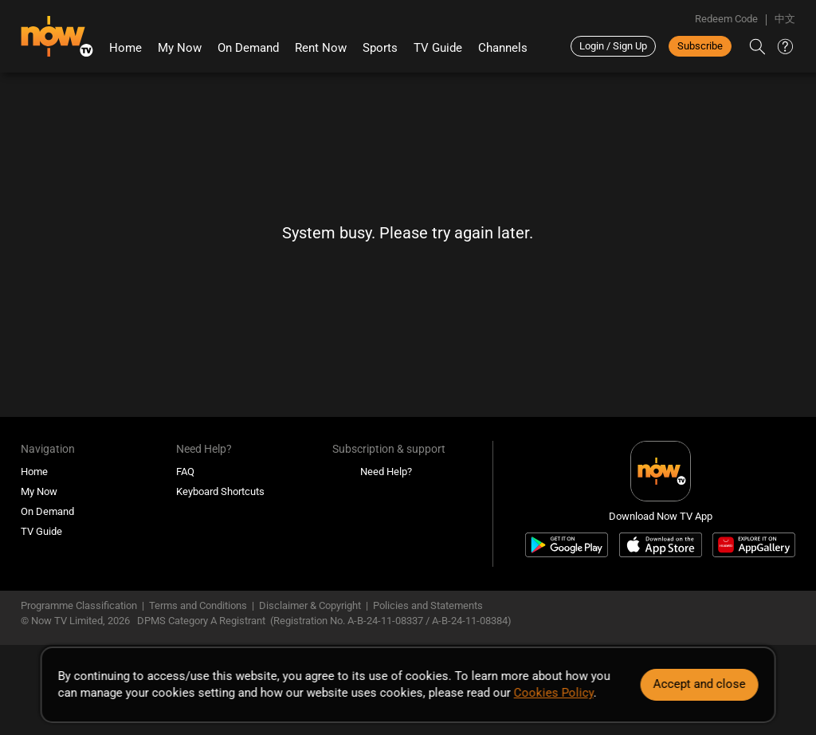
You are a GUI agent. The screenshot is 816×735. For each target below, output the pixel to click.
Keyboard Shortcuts (220, 491)
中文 (785, 19)
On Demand (248, 48)
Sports (380, 48)
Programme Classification (79, 605)
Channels (503, 48)
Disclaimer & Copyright (310, 605)
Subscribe (700, 46)
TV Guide (438, 48)
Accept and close (699, 684)
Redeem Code (726, 19)
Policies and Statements (428, 605)
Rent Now (321, 48)
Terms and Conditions (198, 605)
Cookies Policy (554, 693)
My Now (180, 48)
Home (125, 48)
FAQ (185, 472)
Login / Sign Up (613, 46)
